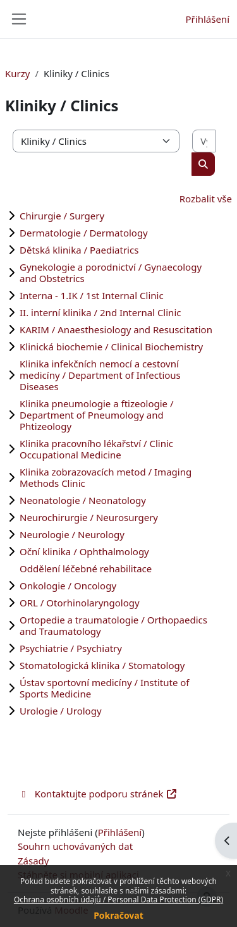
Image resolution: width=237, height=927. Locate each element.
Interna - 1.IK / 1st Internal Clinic (92, 295)
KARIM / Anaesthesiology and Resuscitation (116, 329)
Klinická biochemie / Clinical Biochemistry (111, 346)
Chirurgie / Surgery (62, 215)
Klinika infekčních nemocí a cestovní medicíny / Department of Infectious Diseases (100, 375)
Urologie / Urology (61, 710)
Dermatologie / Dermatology (84, 232)
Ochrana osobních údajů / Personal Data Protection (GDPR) (118, 899)
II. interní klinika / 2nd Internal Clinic (100, 312)
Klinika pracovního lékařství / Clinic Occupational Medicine (96, 449)
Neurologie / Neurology (72, 534)
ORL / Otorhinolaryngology (80, 602)
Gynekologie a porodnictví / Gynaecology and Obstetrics (111, 273)
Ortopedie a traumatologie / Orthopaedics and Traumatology (113, 625)
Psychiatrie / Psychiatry (71, 648)
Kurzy (17, 73)
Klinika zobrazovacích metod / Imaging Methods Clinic (105, 477)
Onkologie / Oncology (68, 585)
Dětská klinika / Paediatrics (79, 249)
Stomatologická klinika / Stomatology (102, 665)
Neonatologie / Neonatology (83, 500)
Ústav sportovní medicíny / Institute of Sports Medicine (105, 688)
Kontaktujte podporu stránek (98, 793)
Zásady (33, 860)
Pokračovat (118, 915)
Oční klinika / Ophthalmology (84, 551)
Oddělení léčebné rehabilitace (86, 568)
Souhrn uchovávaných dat (75, 846)
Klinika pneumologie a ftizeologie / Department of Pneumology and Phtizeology (97, 415)
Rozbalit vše (205, 198)
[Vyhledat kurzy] (204, 141)
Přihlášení (207, 19)
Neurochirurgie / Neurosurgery (89, 517)
